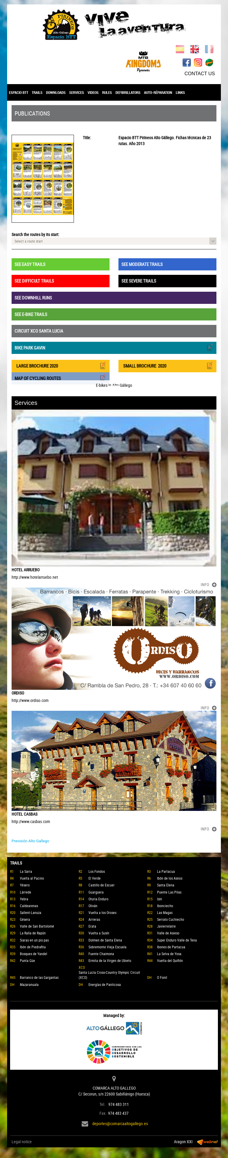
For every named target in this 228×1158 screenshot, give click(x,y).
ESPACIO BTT (18, 92)
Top (3, 1150)
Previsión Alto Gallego (30, 841)
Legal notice (22, 1141)
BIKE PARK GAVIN (114, 347)
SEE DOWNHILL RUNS (33, 298)
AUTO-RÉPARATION (158, 92)
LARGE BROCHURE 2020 (61, 365)
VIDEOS (93, 92)
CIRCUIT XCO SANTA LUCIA (39, 331)
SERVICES (76, 92)
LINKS (180, 92)
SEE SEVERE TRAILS (138, 281)
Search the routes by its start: (35, 234)
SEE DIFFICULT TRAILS (34, 281)
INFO (208, 584)
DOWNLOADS (56, 92)
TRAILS (37, 92)
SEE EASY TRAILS (30, 264)
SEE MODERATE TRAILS (142, 264)
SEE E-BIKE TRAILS (31, 314)
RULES (107, 92)
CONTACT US (199, 73)
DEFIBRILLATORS (127, 92)
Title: (87, 137)
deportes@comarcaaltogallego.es (120, 1123)
